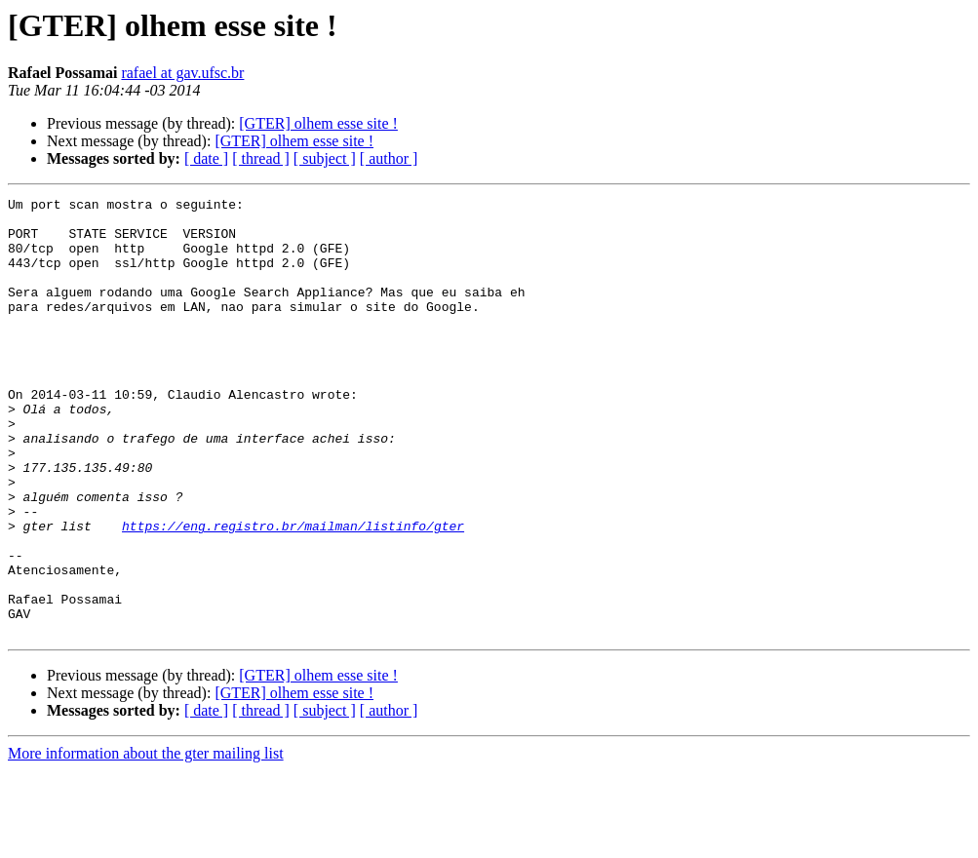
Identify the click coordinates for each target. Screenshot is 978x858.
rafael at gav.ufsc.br (182, 72)
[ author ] (389, 158)
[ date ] (206, 158)
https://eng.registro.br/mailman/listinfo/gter (293, 593)
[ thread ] (261, 158)
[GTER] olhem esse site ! (318, 123)
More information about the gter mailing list (146, 841)
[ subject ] (324, 158)
